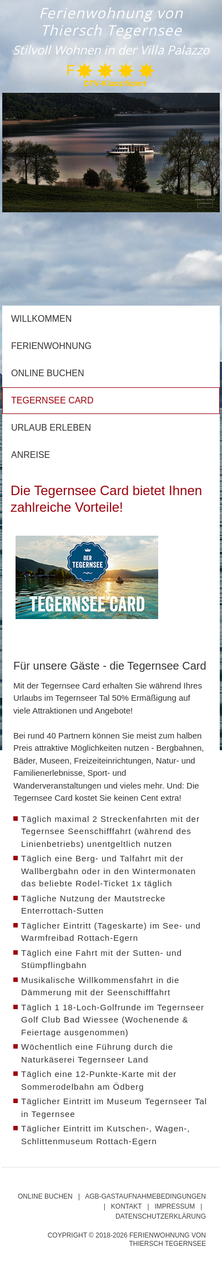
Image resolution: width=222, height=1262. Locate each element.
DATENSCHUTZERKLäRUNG (160, 1216)
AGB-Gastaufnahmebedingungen (145, 1196)
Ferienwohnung (51, 346)
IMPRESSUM (175, 1206)
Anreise (30, 455)
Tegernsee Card (52, 400)
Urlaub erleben (51, 427)
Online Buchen (45, 1196)
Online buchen (47, 373)
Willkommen (41, 318)
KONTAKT (126, 1206)
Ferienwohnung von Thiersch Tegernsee (111, 21)
